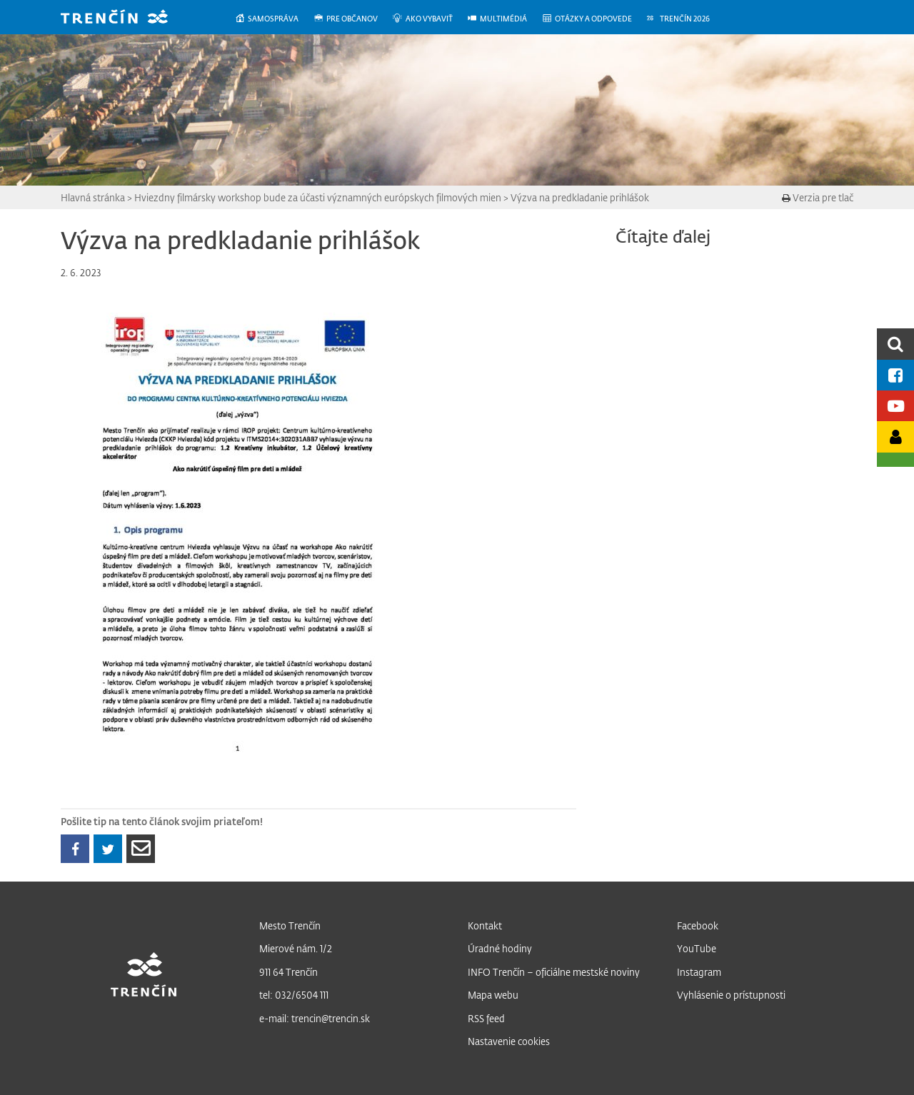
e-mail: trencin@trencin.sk (314, 1018)
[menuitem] (274, 19)
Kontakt (485, 925)
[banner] (125, 18)
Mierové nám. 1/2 (295, 948)
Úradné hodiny (500, 948)
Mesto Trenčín (290, 925)
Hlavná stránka (93, 197)
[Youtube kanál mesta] (895, 405)
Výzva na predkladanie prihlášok (580, 197)
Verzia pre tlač (817, 197)
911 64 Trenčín (288, 972)
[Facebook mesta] (895, 375)
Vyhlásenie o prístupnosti (731, 995)
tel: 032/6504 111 (293, 995)
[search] (895, 343)
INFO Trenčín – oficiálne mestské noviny (554, 972)
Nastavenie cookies (509, 1041)
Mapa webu (493, 995)
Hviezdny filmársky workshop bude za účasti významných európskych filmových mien (317, 197)
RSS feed (486, 1018)
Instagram (699, 972)
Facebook (697, 925)
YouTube (696, 948)
